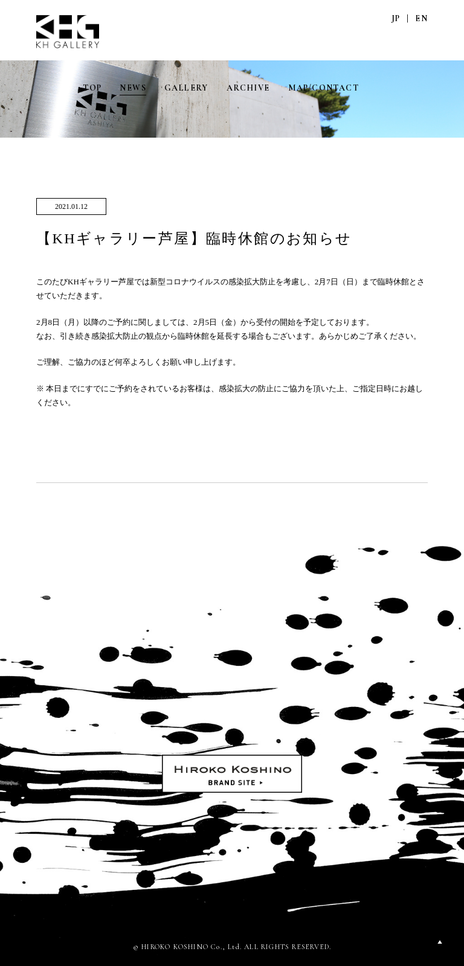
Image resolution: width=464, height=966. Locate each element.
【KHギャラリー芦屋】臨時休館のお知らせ (194, 238)
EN (421, 18)
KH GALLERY (68, 31)
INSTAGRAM (395, 87)
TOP (92, 88)
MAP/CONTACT (323, 88)
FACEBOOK (421, 87)
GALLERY (186, 88)
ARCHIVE (248, 88)
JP (396, 18)
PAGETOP (440, 942)
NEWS (133, 88)
